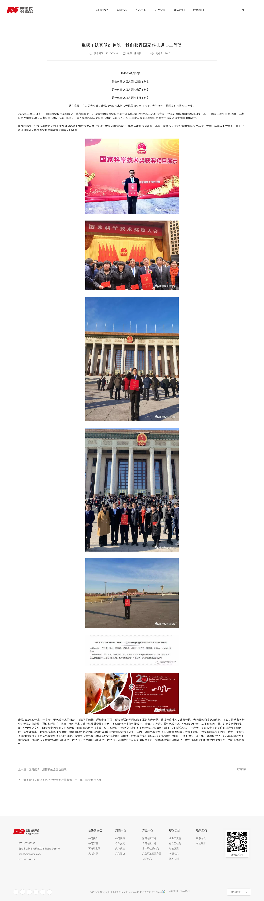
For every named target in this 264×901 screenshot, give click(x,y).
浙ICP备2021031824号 (150, 892)
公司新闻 (120, 838)
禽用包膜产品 (149, 843)
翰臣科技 (185, 891)
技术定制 (174, 858)
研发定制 (160, 10)
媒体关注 (120, 848)
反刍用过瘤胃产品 (151, 853)
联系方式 (201, 838)
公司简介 (93, 838)
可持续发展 (94, 848)
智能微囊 (174, 848)
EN (241, 10)
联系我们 (198, 10)
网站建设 (173, 891)
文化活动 (120, 853)
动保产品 (147, 858)
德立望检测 (175, 843)
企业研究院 (175, 838)
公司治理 (93, 843)
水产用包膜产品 (150, 848)
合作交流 (120, 843)
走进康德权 (101, 10)
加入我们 (179, 10)
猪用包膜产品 (149, 838)
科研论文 (174, 853)
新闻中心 (121, 10)
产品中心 (141, 10)
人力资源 (93, 853)
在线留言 (201, 843)
